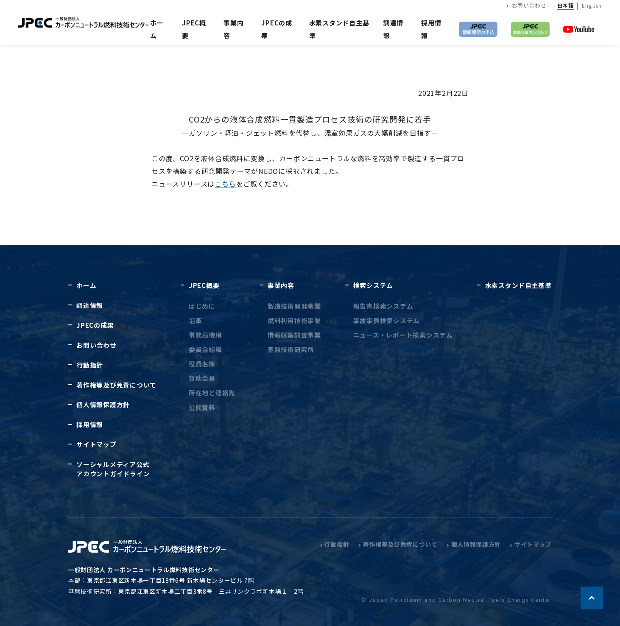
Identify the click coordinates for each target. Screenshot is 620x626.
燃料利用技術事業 (294, 320)
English (592, 5)
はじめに (202, 306)
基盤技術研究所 (291, 349)
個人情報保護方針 (103, 404)
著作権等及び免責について (116, 384)
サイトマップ (96, 444)
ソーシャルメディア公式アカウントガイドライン (113, 469)
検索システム (373, 285)
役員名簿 (202, 363)
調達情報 (89, 305)
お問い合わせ (526, 5)
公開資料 (202, 407)
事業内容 (281, 285)
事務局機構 (205, 334)
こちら (225, 184)
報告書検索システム (383, 306)
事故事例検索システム (386, 320)
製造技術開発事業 (294, 306)
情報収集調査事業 (294, 334)
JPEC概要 (204, 285)
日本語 (565, 5)
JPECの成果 (95, 325)
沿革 (195, 320)
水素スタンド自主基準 (518, 285)
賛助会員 (202, 378)
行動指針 (89, 365)
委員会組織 (205, 349)
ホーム (157, 29)
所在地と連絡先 (212, 392)
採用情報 (89, 424)
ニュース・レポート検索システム (403, 334)
